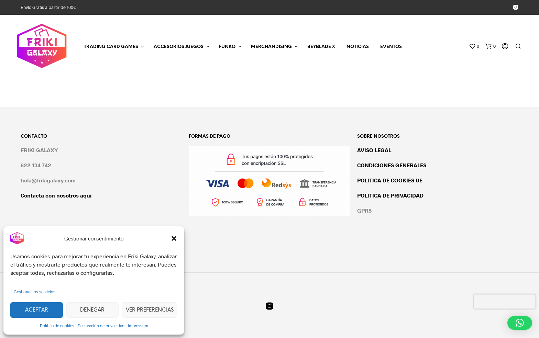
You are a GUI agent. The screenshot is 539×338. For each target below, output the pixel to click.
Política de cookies (57, 325)
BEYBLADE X (321, 47)
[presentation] (505, 301)
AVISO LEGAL (374, 150)
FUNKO (227, 47)
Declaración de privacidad (101, 325)
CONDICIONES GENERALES (391, 165)
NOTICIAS (357, 47)
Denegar (92, 310)
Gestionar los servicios (34, 291)
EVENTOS (391, 47)
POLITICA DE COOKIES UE (389, 180)
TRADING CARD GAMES (111, 47)
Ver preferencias (150, 310)
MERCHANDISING (271, 47)
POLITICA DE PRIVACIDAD (390, 195)
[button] (173, 238)
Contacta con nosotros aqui (56, 195)
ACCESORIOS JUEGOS (179, 47)
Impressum (138, 325)
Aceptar (36, 310)
